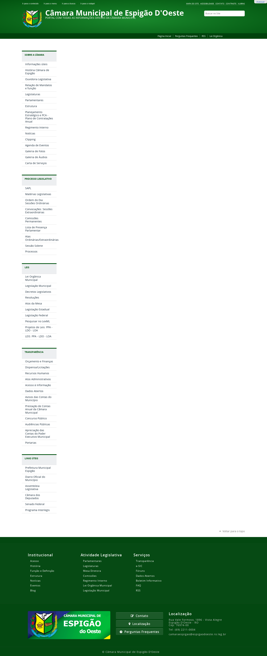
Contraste (231, 3)
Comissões (90, 575)
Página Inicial (164, 36)
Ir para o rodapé (89, 3)
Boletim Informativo (149, 580)
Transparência (34, 352)
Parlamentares (92, 561)
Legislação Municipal (96, 590)
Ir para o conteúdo (32, 3)
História (35, 566)
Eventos (35, 585)
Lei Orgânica (216, 36)
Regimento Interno (95, 580)
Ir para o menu (52, 3)
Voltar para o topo (233, 531)
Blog (33, 590)
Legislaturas (90, 566)
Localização (139, 624)
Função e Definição (42, 570)
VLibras (241, 3)
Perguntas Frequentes (186, 36)
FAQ (138, 585)
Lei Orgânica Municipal (97, 585)
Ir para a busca (70, 3)
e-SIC (139, 566)
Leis (27, 267)
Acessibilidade (207, 3)
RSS (204, 36)
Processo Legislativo (38, 178)
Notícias (35, 580)
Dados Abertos (145, 575)
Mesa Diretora (92, 570)
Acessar (260, 2)
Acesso (34, 561)
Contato (219, 3)
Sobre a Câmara (34, 54)
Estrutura (36, 575)
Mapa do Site (192, 3)
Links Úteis (31, 458)
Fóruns (140, 570)
